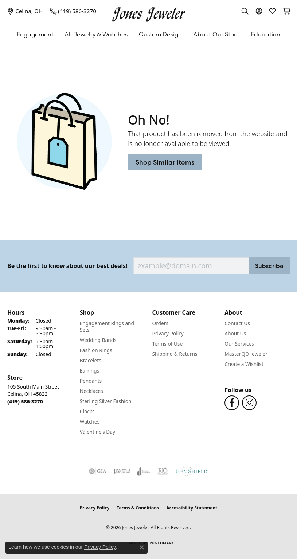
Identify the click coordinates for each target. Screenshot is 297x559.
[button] (245, 11)
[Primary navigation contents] (148, 34)
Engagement (35, 34)
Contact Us (237, 323)
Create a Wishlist (243, 364)
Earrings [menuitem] (89, 370)
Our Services (239, 343)
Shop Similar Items (165, 162)
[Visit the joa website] (143, 471)
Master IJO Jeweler (245, 353)
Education (265, 34)
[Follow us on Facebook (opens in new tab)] (231, 402)
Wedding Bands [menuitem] (98, 339)
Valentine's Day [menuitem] (97, 431)
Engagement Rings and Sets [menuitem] (107, 326)
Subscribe (269, 265)
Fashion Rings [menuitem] (96, 350)
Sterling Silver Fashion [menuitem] (106, 401)
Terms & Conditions (138, 508)
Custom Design (160, 34)
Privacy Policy (168, 333)
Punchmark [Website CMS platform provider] (161, 543)
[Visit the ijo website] (122, 471)
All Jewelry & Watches (96, 34)
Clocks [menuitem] (87, 411)
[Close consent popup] (142, 547)
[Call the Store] (25, 401)
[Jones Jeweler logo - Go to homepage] (148, 12)
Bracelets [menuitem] (90, 360)
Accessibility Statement (191, 508)
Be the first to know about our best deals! (67, 266)
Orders (160, 323)
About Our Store (216, 34)
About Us (235, 333)
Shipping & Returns (175, 353)
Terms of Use (167, 343)
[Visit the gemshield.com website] (192, 471)
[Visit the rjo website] (162, 471)
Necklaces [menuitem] (91, 390)
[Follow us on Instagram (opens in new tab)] (249, 402)
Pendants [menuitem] (91, 380)
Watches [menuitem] (89, 421)
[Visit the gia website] (97, 471)
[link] (25, 11)
